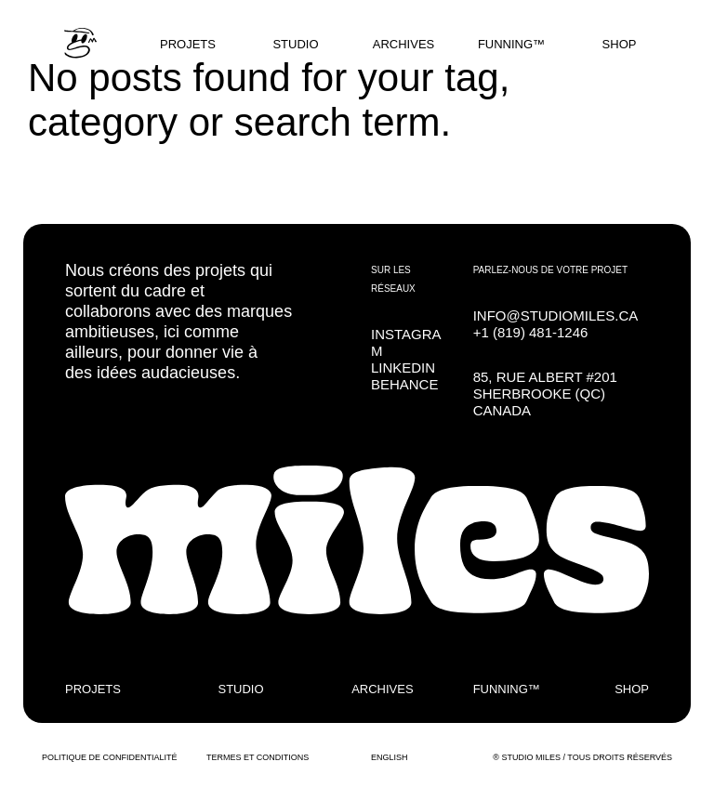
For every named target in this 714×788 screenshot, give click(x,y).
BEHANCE (404, 384)
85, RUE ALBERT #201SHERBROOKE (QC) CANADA (545, 393)
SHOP (619, 44)
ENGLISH (389, 757)
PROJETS (188, 44)
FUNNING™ (511, 44)
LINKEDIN (403, 367)
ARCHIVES (403, 44)
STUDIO (295, 44)
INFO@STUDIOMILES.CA (556, 315)
